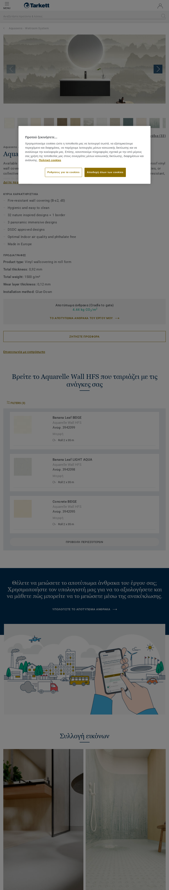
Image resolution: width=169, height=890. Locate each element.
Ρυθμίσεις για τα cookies (63, 172)
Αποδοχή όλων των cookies (105, 172)
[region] (84, 155)
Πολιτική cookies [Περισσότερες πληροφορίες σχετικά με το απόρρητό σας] (50, 160)
